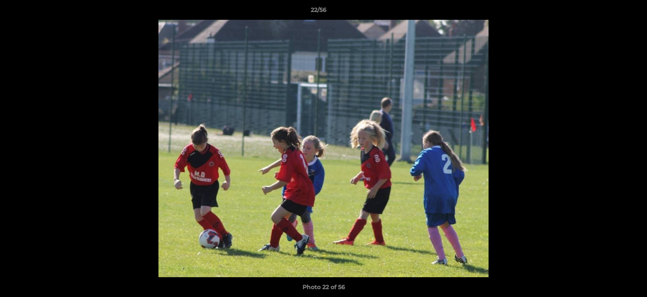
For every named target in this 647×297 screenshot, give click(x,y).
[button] (612, 12)
